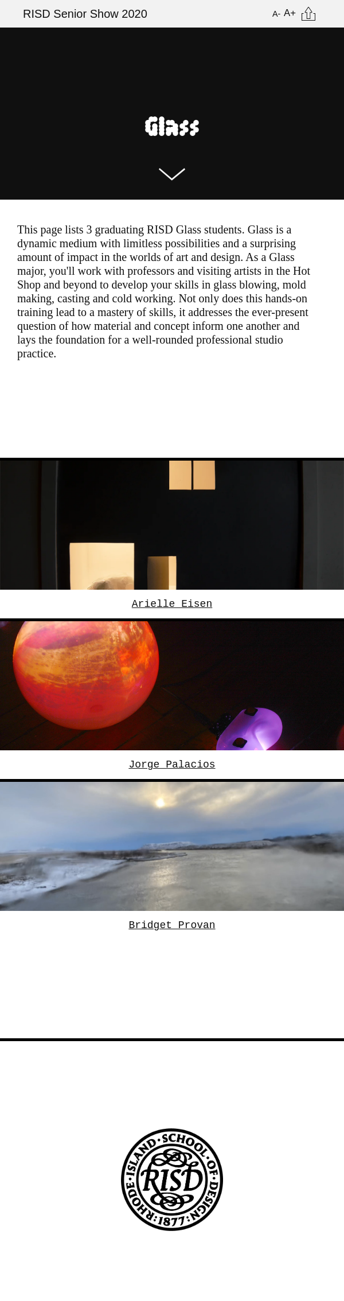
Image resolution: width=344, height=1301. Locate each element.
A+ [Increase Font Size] (290, 12)
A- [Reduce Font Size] (276, 13)
